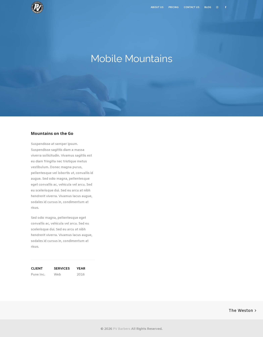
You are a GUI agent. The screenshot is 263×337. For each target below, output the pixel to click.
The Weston (241, 311)
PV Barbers (121, 329)
